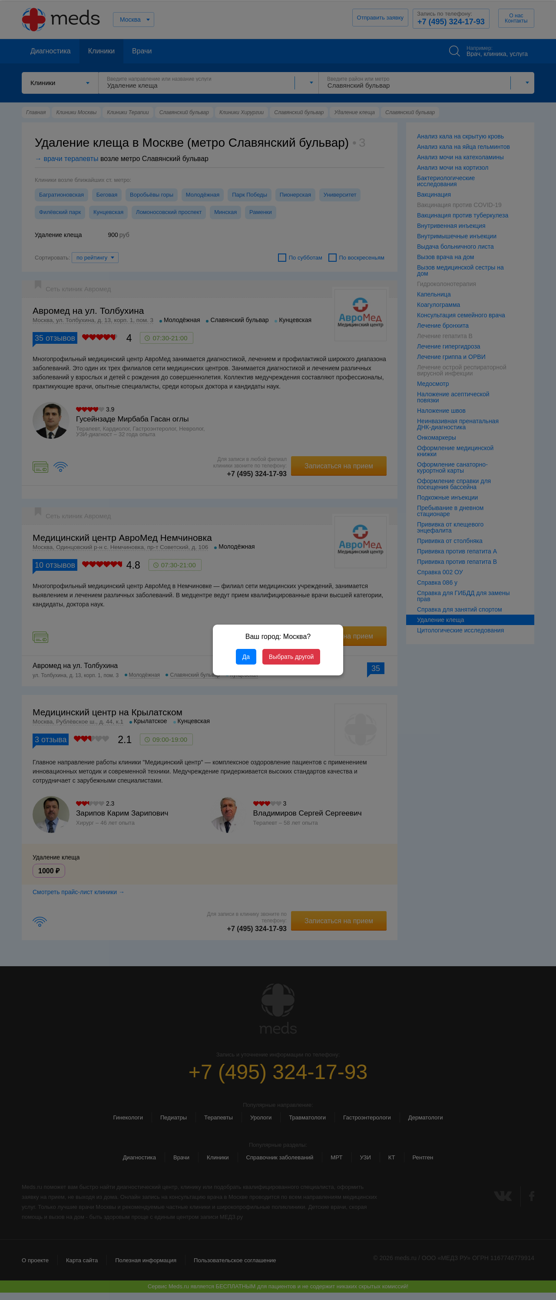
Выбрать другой (291, 656)
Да (246, 656)
